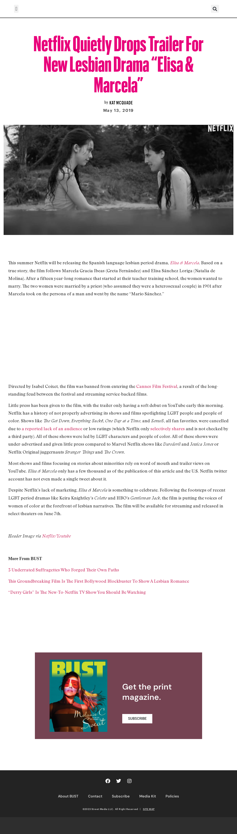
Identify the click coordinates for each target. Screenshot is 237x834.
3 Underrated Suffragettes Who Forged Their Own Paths (63, 569)
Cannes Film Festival (156, 386)
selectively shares (167, 428)
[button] (16, 9)
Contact (95, 796)
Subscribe (121, 796)
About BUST (68, 796)
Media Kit (147, 796)
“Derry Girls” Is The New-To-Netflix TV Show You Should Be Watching (77, 592)
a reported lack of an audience (52, 428)
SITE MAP (148, 809)
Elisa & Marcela (184, 262)
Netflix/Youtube (56, 535)
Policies (172, 796)
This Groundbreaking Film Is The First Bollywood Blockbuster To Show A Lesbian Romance (99, 581)
